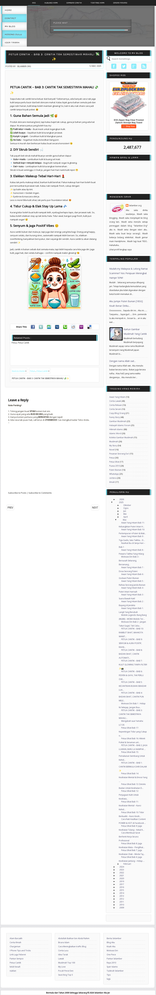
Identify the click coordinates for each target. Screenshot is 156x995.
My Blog (10, 26)
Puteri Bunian (115, 470)
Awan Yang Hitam (117, 397)
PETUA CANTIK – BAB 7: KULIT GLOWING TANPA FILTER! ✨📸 (133, 664)
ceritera (112, 478)
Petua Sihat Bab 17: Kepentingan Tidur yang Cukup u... (133, 731)
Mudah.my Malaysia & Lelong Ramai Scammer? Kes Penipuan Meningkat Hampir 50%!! (128, 273)
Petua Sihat (114, 461)
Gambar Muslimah (117, 421)
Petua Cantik (42, 371)
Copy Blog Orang (117, 413)
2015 (121, 890)
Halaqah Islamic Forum (119, 425)
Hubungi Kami (51, 3)
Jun (124, 511)
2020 (121, 878)
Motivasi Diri (112, 950)
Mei (125, 514)
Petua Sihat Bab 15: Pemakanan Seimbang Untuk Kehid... (132, 756)
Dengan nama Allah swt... (122, 361)
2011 (121, 901)
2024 (121, 866)
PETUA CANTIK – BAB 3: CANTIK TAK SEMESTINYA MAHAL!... (130, 714)
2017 (121, 884)
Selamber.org (135, 205)
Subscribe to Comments (40, 492)
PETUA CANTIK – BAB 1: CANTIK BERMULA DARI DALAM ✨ (133, 766)
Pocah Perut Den (65, 970)
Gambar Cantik (74, 3)
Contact (10, 18)
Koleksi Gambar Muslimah (121, 437)
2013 (121, 896)
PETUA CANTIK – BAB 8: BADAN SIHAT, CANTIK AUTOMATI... (130, 654)
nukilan (13, 970)
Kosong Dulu (13, 34)
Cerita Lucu (63, 950)
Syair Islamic (112, 966)
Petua (32, 371)
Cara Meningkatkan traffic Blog (72, 946)
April (125, 516)
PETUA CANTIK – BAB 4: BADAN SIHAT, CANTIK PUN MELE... (131, 696)
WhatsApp (114, 474)
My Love (62, 966)
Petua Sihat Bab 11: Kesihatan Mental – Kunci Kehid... (130, 805)
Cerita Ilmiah (15, 942)
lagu (109, 979)
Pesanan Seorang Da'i (119, 453)
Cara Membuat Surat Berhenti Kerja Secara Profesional (129, 836)
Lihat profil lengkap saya (120, 249)
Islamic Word (115, 433)
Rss (34, 3)
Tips (109, 974)
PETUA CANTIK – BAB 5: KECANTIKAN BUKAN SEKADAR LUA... (132, 686)
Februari (127, 863)
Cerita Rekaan (115, 405)
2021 (121, 875)
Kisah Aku (111, 946)
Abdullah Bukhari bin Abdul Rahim (73, 938)
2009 (121, 907)
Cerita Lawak (115, 401)
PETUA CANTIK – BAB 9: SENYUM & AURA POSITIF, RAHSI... (130, 643)
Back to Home (18, 371)
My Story (113, 445)
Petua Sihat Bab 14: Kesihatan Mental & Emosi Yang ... (133, 777)
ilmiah (112, 482)
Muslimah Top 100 (66, 962)
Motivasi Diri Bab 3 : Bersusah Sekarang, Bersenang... (129, 560)
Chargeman (15, 946)
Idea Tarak (12, 42)
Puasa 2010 (114, 465)
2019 (121, 881)
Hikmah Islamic (116, 429)
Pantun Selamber (114, 958)
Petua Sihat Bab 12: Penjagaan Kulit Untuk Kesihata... (129, 795)
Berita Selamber (114, 938)
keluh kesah (15, 966)
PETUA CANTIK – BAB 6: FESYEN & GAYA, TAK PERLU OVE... (131, 675)
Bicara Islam (63, 942)
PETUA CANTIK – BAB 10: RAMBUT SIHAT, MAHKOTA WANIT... (131, 632)
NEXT (95, 507)
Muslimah (113, 441)
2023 (121, 869)
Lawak (61, 958)
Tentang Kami (97, 3)
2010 (121, 904)
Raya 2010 (111, 962)
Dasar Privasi (120, 3)
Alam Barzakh (16, 938)
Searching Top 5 (65, 974)
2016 (121, 887)
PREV (10, 507)
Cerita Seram (115, 409)
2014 (121, 893)
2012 (121, 898)
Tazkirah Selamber (115, 970)
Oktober (127, 505)
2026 (121, 499)
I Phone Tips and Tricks (20, 950)
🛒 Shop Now (129, 126)
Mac (125, 519)
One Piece (111, 954)
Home (8, 10)
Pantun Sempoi (16, 958)
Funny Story (114, 417)
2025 (121, 502)
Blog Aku (111, 942)
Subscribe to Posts (17, 492)
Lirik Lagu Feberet (18, 954)
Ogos (125, 508)
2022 (121, 872)
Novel (112, 449)
